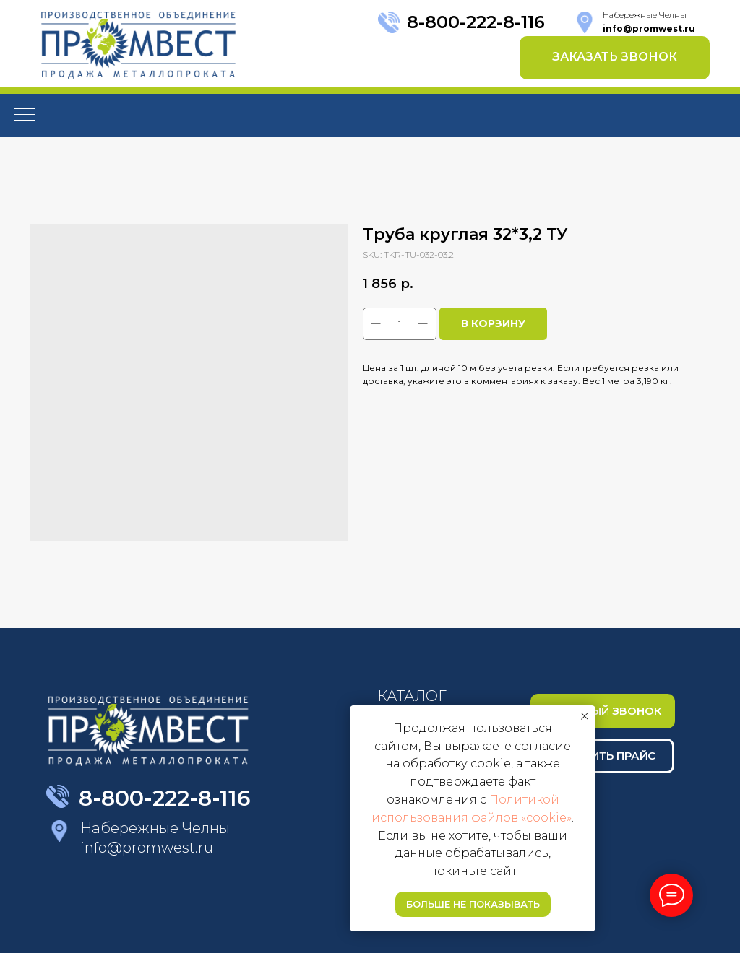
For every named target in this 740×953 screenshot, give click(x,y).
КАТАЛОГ (412, 696)
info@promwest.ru (146, 847)
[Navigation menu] (24, 115)
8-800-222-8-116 (476, 22)
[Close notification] (584, 716)
